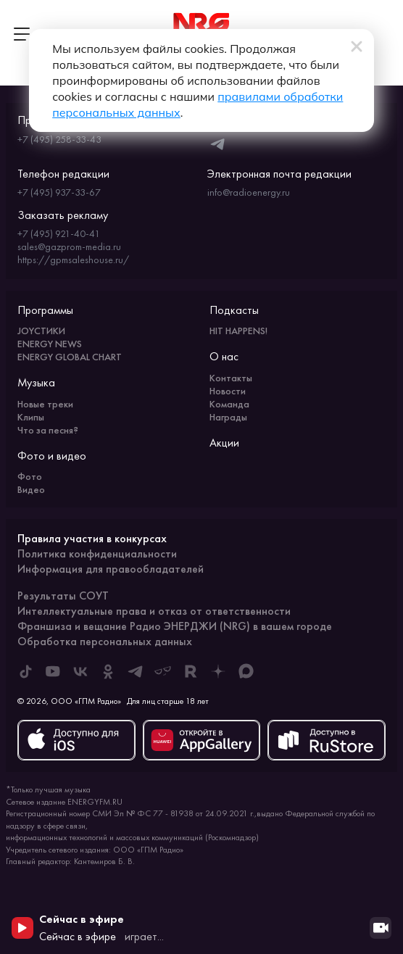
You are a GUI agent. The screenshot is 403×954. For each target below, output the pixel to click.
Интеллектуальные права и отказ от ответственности (154, 610)
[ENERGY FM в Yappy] (163, 671)
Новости (227, 390)
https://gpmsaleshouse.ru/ (73, 259)
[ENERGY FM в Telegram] (135, 671)
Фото (29, 476)
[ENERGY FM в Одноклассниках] (108, 671)
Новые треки (45, 403)
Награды (228, 416)
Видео (31, 489)
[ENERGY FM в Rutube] (191, 671)
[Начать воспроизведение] (22, 928)
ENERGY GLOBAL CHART (69, 356)
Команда (229, 403)
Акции (224, 442)
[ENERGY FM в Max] (246, 671)
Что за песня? (47, 429)
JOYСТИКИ (41, 330)
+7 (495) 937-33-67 (59, 192)
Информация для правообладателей (110, 568)
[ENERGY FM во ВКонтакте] (80, 671)
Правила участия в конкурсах (92, 538)
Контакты (230, 377)
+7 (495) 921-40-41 (58, 233)
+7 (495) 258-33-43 (59, 139)
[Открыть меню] (21, 34)
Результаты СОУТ (63, 595)
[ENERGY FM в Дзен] (218, 671)
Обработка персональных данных (104, 641)
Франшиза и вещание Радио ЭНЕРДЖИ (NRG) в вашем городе (174, 626)
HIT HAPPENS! (238, 330)
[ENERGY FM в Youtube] (53, 671)
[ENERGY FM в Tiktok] (25, 671)
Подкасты (234, 310)
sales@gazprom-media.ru (69, 246)
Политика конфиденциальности (97, 553)
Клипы (30, 416)
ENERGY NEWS (49, 343)
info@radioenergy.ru (248, 192)
